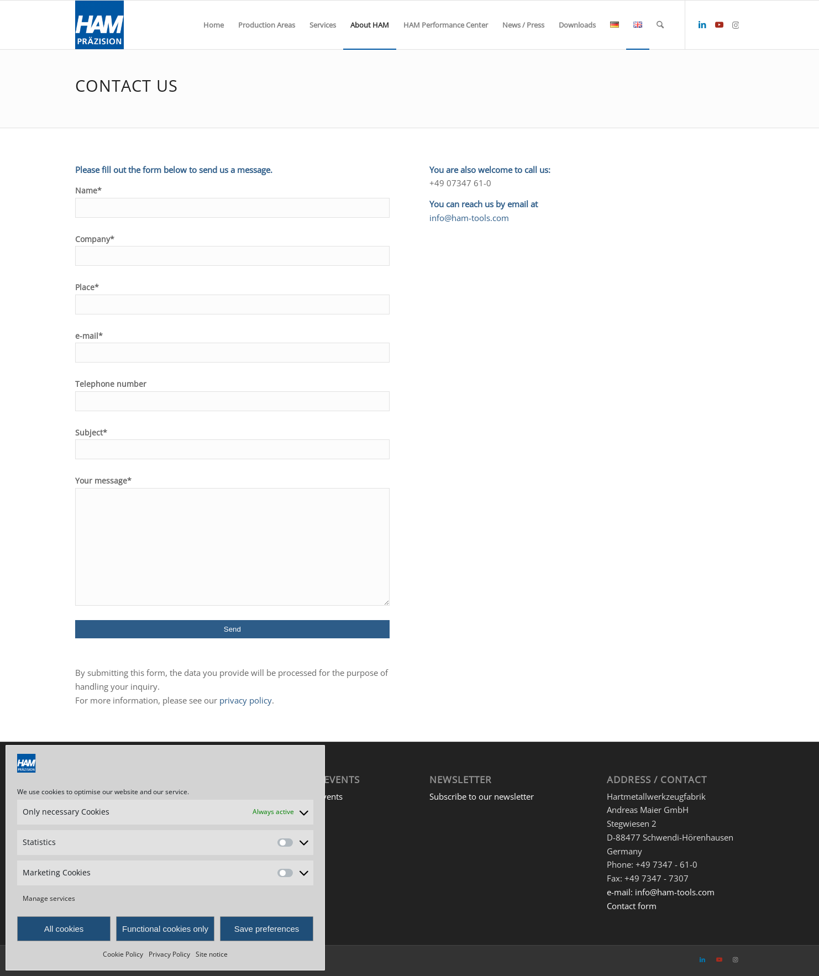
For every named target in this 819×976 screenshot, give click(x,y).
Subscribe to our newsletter (481, 796)
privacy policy (245, 700)
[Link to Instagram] (735, 24)
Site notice (212, 954)
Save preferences (267, 928)
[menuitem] (213, 25)
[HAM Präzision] (99, 25)
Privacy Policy (169, 954)
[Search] (660, 25)
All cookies (64, 928)
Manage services (49, 898)
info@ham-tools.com (469, 217)
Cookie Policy (123, 954)
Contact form (632, 905)
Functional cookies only (165, 928)
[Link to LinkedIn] (702, 24)
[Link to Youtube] (719, 24)
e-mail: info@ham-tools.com (661, 892)
